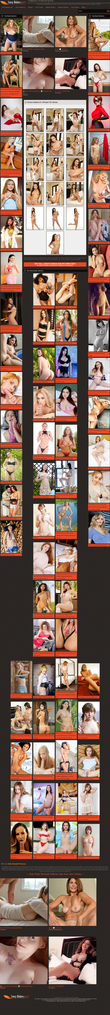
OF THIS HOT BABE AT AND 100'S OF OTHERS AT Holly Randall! (55, 264)
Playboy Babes (63, 7)
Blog (83, 7)
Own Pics (63, 997)
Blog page (69, 997)
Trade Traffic (75, 997)
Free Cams (39, 7)
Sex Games (75, 7)
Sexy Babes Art (56, 997)
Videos (30, 7)
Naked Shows (50, 7)
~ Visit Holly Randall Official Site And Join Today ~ (55, 874)
